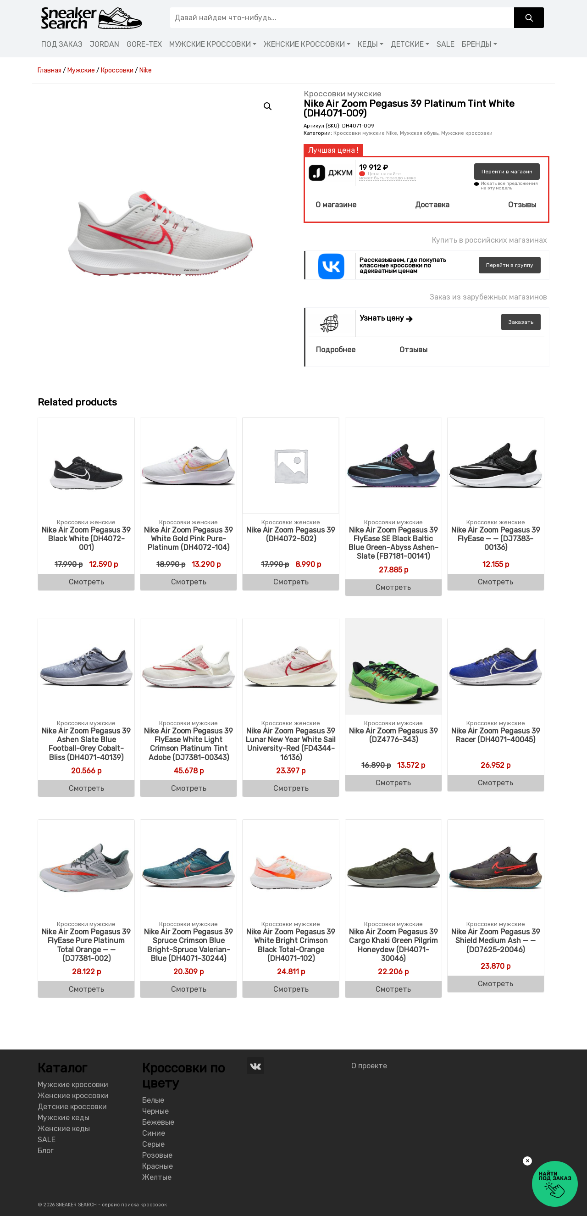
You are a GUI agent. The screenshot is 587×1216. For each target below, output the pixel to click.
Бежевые (158, 1122)
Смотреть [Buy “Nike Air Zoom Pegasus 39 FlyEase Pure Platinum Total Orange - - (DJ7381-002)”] (86, 989)
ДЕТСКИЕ (407, 44)
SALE (445, 44)
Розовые (157, 1155)
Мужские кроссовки (467, 133)
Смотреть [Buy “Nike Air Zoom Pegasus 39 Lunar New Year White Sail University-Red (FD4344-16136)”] (291, 788)
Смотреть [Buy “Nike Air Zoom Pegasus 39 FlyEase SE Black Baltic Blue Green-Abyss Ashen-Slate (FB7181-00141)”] (393, 587)
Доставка (432, 204)
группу (509, 265)
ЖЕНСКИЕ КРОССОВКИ (304, 44)
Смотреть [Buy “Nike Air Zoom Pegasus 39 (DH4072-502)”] (291, 581)
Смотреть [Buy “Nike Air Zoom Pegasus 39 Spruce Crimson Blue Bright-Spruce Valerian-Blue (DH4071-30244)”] (188, 989)
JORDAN (104, 44)
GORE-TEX (144, 44)
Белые (153, 1100)
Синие (153, 1133)
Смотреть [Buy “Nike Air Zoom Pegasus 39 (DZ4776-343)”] (393, 782)
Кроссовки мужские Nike (365, 133)
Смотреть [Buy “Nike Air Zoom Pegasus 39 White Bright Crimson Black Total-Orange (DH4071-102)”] (291, 989)
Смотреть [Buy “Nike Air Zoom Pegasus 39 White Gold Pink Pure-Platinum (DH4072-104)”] (188, 581)
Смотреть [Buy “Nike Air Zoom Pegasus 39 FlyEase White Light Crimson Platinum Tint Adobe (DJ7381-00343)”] (188, 788)
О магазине (336, 204)
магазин (507, 171)
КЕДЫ (368, 44)
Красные (157, 1166)
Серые (153, 1144)
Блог (46, 1150)
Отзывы (522, 204)
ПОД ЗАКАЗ (62, 44)
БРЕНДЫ (477, 44)
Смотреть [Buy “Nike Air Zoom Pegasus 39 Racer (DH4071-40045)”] (495, 782)
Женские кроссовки (73, 1095)
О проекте (369, 1065)
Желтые (157, 1177)
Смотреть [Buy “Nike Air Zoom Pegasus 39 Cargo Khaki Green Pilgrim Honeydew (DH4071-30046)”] (393, 989)
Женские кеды (64, 1128)
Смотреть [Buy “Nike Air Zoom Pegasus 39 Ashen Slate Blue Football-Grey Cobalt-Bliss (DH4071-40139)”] (86, 788)
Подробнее (335, 349)
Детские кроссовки (72, 1106)
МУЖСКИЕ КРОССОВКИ (210, 44)
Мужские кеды (63, 1117)
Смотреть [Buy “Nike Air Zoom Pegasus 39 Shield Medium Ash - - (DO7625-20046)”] (495, 983)
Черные (155, 1111)
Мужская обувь (419, 133)
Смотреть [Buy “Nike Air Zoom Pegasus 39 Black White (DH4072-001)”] (86, 581)
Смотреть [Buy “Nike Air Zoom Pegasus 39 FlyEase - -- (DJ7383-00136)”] (495, 581)
